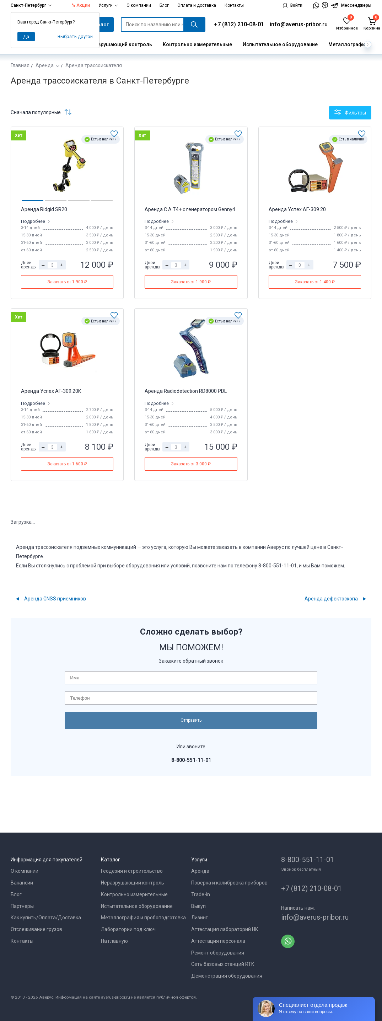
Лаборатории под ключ (128, 929)
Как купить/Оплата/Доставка (46, 917)
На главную (114, 941)
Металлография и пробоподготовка (143, 917)
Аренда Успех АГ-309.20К (51, 391)
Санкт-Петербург (31, 5)
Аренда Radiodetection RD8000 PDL (186, 391)
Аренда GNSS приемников (55, 599)
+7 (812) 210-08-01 (239, 24)
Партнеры (22, 906)
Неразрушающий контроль (119, 44)
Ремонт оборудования (217, 953)
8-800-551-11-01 (307, 859)
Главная (20, 65)
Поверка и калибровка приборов (229, 883)
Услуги (108, 5)
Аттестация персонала (218, 941)
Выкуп (198, 906)
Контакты (234, 5)
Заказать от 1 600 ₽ (67, 463)
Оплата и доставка (196, 5)
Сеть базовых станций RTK (222, 964)
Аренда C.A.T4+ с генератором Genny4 (190, 209)
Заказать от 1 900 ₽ (67, 281)
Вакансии (22, 883)
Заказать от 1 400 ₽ (315, 281)
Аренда (45, 65)
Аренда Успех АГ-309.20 (297, 209)
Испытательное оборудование (280, 44)
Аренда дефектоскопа (331, 599)
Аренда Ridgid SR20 (44, 209)
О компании (139, 5)
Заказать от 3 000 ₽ (191, 463)
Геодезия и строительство (132, 871)
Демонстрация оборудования (226, 976)
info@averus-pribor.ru (299, 24)
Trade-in (200, 894)
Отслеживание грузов (36, 929)
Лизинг (199, 917)
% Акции (81, 5)
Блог (164, 5)
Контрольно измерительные (197, 44)
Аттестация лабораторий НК (224, 929)
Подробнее (33, 221)
